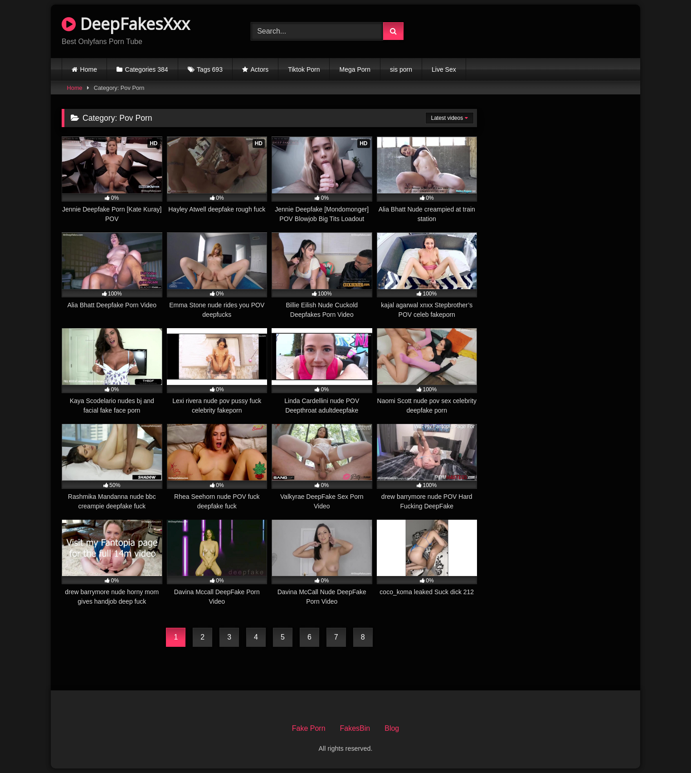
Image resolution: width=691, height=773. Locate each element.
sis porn (401, 69)
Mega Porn (354, 69)
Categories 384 (146, 69)
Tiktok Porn (304, 69)
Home (88, 69)
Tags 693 (210, 69)
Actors (260, 69)
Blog (391, 728)
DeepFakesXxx (126, 24)
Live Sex (444, 69)
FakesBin (355, 728)
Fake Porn (309, 728)
